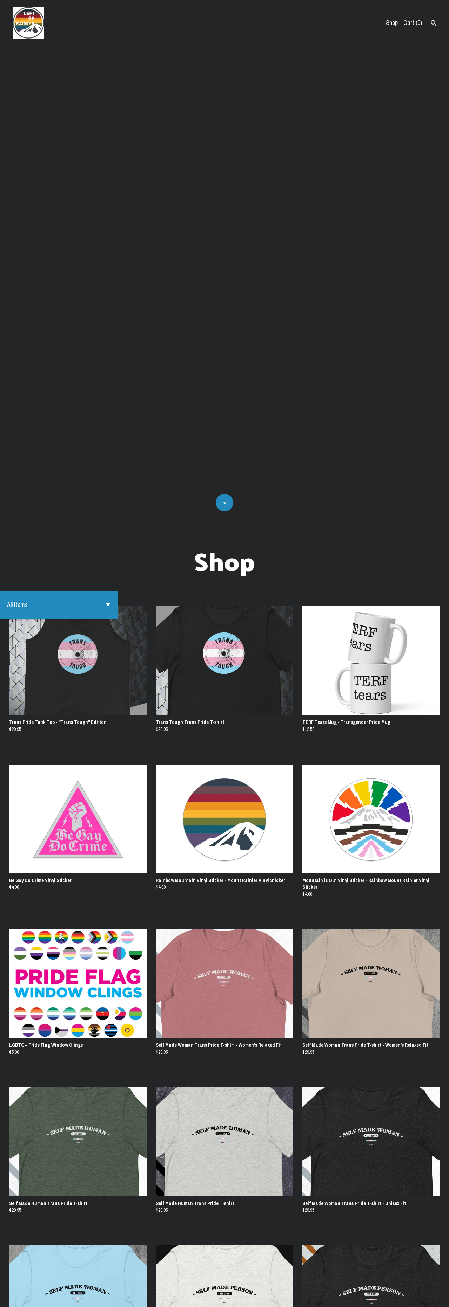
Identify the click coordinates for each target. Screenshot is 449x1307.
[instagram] (422, 1296)
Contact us (343, 1295)
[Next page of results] (251, 1277)
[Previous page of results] (198, 1277)
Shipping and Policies (384, 1295)
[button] (59, 159)
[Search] (433, 24)
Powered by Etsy (79, 1295)
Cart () (412, 22)
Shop (392, 22)
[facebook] (434, 1296)
